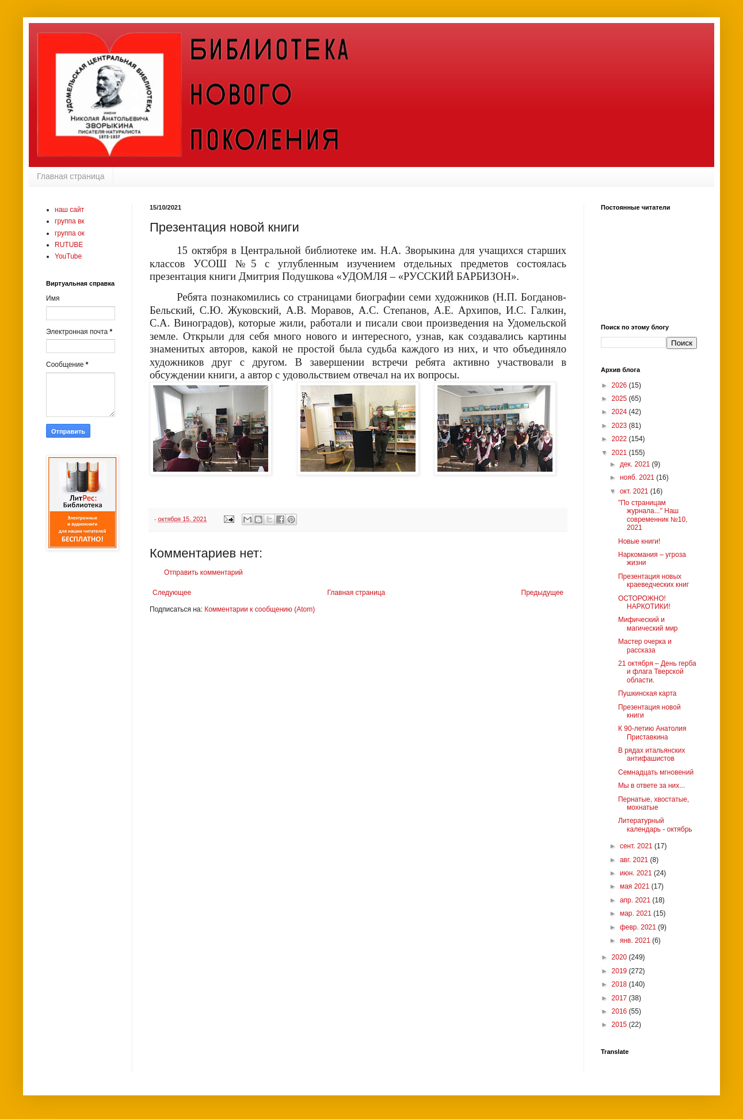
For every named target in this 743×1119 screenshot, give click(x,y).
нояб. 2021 (638, 477)
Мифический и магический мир (648, 624)
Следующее (172, 593)
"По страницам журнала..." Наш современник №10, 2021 (653, 515)
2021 (620, 453)
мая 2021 (635, 886)
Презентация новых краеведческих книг (653, 580)
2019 (620, 971)
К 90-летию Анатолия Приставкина (652, 732)
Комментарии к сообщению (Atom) (259, 609)
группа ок (70, 233)
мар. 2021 (636, 913)
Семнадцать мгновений (656, 772)
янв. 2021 (636, 940)
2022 (620, 439)
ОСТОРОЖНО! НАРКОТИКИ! (644, 602)
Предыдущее (542, 593)
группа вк (70, 221)
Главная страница (71, 176)
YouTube (68, 256)
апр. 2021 (636, 900)
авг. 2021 (635, 860)
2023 (620, 426)
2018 (620, 984)
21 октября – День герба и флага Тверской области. (657, 671)
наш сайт (69, 210)
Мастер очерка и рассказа (645, 646)
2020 (620, 957)
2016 (620, 1011)
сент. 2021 (637, 846)
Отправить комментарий (203, 572)
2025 (620, 399)
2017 (620, 998)
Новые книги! (639, 541)
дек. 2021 (636, 464)
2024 (620, 412)
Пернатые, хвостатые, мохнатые (653, 803)
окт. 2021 (635, 491)
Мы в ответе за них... (651, 786)
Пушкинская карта (647, 693)
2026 (620, 385)
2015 (620, 1025)
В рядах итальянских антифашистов (651, 754)
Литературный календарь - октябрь (655, 825)
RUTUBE (69, 245)
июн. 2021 (637, 873)
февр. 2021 (639, 927)
